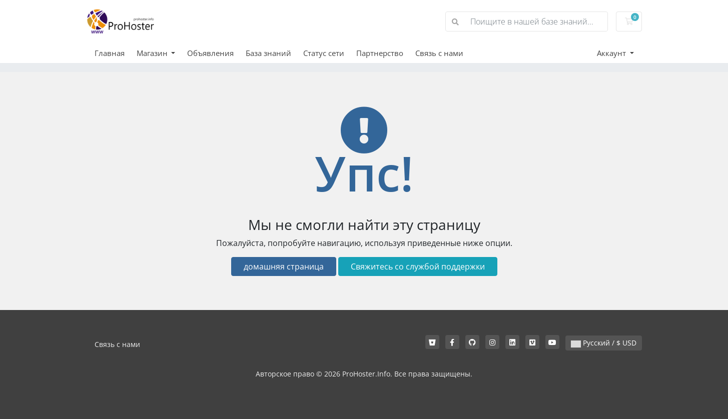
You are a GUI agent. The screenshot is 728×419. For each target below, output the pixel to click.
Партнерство (379, 53)
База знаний (268, 53)
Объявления (210, 53)
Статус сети (323, 53)
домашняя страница (284, 266)
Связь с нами (439, 53)
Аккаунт (612, 53)
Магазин (153, 53)
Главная (110, 53)
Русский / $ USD (603, 343)
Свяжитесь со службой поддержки (418, 266)
